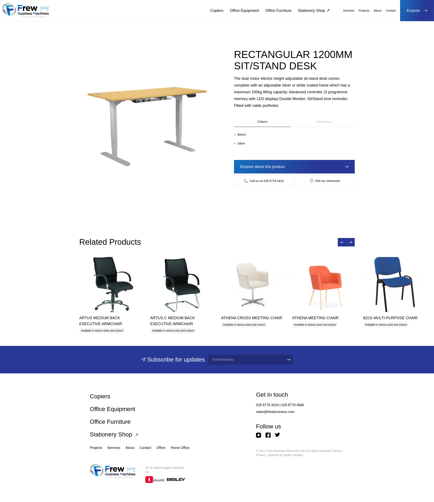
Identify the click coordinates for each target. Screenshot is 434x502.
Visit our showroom (325, 181)
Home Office (180, 448)
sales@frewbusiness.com (275, 412)
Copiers (216, 10)
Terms (337, 450)
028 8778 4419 (267, 405)
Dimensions (323, 121)
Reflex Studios (293, 455)
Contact (391, 10)
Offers (161, 448)
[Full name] (245, 360)
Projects (364, 10)
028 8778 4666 (292, 405)
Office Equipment (244, 10)
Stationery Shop (313, 10)
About (377, 10)
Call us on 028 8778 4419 (264, 181)
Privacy (261, 455)
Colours (262, 121)
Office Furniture (278, 10)
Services (349, 10)
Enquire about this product (294, 167)
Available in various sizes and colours (102, 330)
